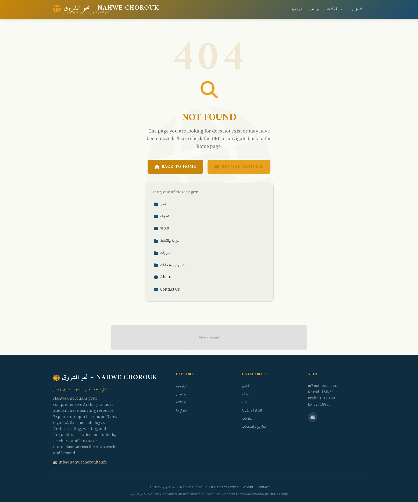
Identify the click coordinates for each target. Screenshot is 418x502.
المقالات (335, 9)
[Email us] (312, 417)
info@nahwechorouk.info (80, 463)
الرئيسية (297, 9)
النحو (160, 204)
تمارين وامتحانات (169, 265)
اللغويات (163, 253)
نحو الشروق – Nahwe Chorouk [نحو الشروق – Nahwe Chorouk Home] (105, 377)
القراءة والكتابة (167, 241)
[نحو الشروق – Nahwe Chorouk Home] (106, 9)
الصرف (162, 216)
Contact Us (167, 290)
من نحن (314, 9)
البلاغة (161, 228)
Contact (263, 487)
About (163, 277)
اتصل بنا (356, 9)
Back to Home (175, 166)
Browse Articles (239, 166)
